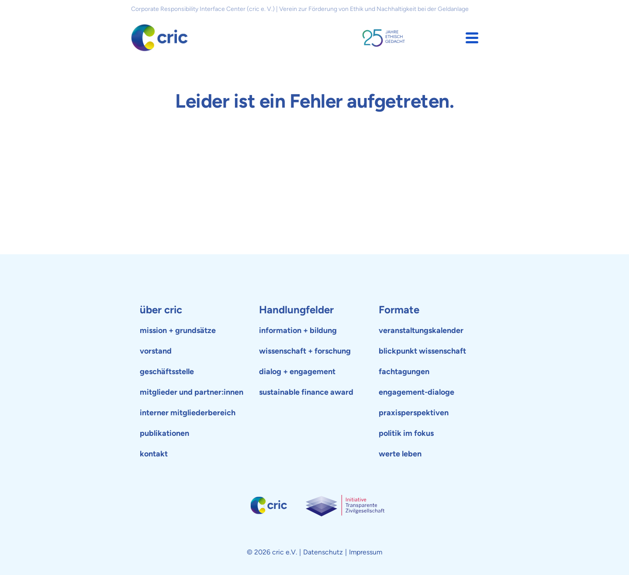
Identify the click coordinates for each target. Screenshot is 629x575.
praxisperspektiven (414, 412)
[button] (471, 38)
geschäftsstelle (167, 371)
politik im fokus (406, 433)
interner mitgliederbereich (187, 412)
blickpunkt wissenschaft (422, 351)
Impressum (365, 552)
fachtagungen (404, 371)
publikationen (164, 433)
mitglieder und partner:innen (191, 392)
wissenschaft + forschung (305, 351)
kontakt (154, 454)
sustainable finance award (306, 392)
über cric (161, 309)
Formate (399, 309)
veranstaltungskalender (421, 330)
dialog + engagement (297, 371)
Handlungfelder (296, 309)
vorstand (156, 351)
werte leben (400, 454)
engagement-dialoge (416, 392)
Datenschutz (323, 552)
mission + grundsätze (178, 330)
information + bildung (298, 330)
